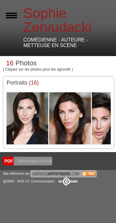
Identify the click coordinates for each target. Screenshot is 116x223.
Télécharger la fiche (33, 161)
